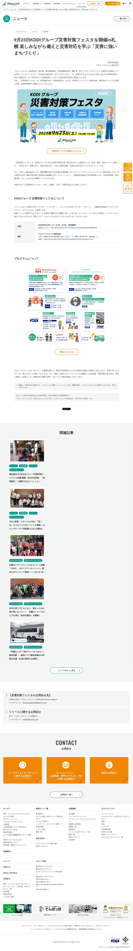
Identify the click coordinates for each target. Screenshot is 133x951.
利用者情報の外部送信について (89, 930)
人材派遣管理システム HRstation (14, 828)
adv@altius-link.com (30, 720)
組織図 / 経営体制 (75, 825)
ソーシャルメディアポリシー (42, 930)
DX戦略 (71, 840)
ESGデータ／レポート (109, 835)
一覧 (122, 19)
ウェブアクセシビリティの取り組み (59, 926)
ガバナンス (105, 827)
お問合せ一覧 (113, 3)
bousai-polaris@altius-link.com (35, 703)
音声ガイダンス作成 (10, 830)
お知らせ (6, 868)
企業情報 (56, 3)
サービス (26, 3)
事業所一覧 (72, 827)
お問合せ (6, 879)
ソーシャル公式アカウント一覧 (79, 833)
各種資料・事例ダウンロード (13, 846)
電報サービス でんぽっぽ (11, 840)
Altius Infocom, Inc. (42, 882)
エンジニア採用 (41, 822)
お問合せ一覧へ (66, 795)
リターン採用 (40, 830)
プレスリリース (21, 32)
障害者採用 (40, 827)
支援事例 (36, 3)
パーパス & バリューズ (76, 817)
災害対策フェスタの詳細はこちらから (66, 151)
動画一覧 (72, 835)
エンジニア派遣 (8, 817)
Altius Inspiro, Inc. (42, 880)
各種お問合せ (7, 895)
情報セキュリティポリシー (83, 926)
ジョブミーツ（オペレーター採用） (48, 825)
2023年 (45, 32)
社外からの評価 (106, 833)
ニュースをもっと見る (66, 671)
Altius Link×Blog (10, 873)
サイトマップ (26, 926)
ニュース (81, 3)
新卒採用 (39, 814)
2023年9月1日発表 (81, 399)
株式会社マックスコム (43, 867)
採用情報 (47, 3)
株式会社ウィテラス (43, 870)
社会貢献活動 (106, 830)
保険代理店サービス (10, 843)
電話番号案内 (7, 833)
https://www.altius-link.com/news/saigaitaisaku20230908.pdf (74, 228)
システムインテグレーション (13, 822)
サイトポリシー (39, 926)
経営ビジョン (73, 838)
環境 (102, 822)
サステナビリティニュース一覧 (112, 838)
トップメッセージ (107, 814)
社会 (102, 825)
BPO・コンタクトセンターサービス (15, 814)
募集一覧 (39, 833)
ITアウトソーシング (10, 820)
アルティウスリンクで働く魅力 (46, 844)
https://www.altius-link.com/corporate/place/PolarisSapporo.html (68, 239)
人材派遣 (6, 825)
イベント (35, 32)
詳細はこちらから (66, 352)
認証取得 (72, 830)
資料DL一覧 (95, 3)
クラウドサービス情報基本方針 (65, 930)
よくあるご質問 (8, 897)
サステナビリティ (69, 3)
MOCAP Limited (41, 890)
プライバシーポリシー (103, 926)
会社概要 (72, 814)
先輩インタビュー (42, 847)
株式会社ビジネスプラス (44, 877)
